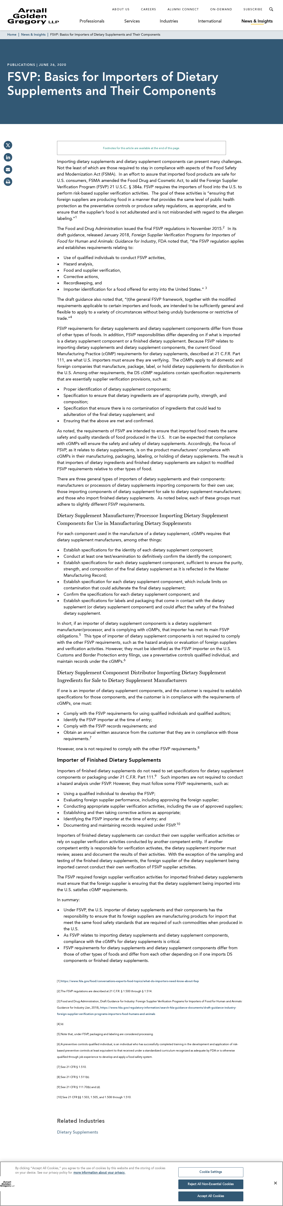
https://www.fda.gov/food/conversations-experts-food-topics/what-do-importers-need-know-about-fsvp (130, 981)
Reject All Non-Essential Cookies (211, 1186)
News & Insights (257, 21)
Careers (148, 9)
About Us (121, 9)
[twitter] (8, 145)
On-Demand (221, 9)
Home (11, 34)
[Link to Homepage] (42, 16)
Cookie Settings (210, 1174)
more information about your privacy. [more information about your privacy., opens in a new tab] (99, 1174)
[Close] (275, 1185)
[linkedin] (8, 157)
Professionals (92, 21)
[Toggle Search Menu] (271, 9)
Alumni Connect (183, 9)
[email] (8, 169)
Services (132, 21)
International (210, 21)
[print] (8, 181)
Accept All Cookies (210, 1198)
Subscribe (253, 9)
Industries (169, 21)
